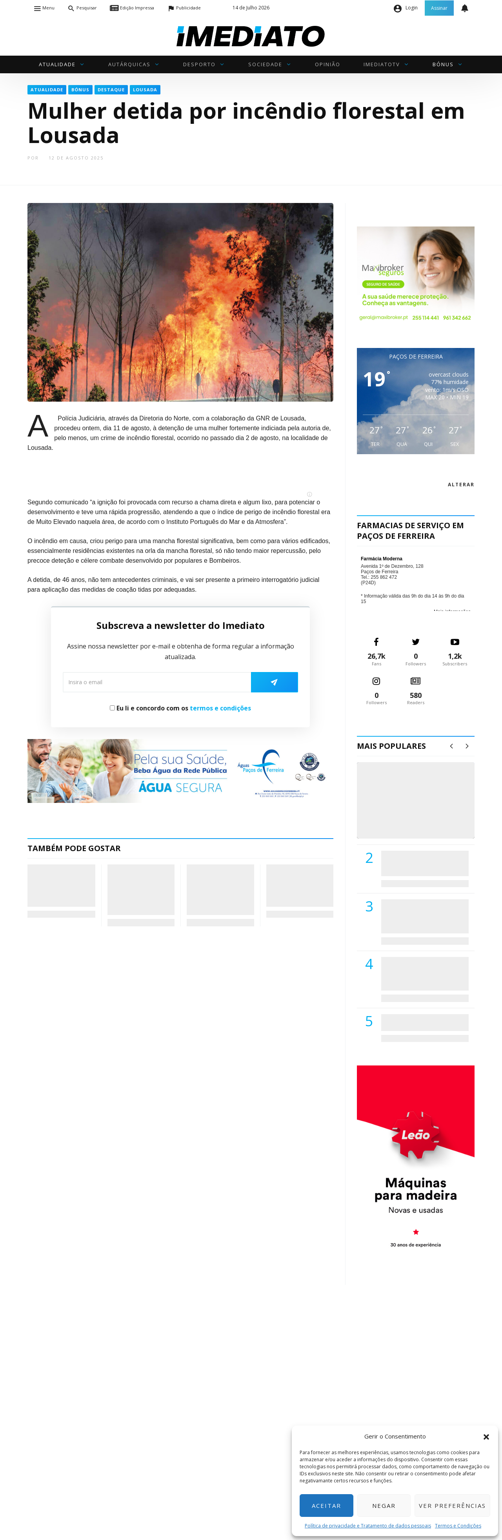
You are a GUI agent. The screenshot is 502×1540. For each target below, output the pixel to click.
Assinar (439, 8)
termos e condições (220, 708)
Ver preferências (452, 1505)
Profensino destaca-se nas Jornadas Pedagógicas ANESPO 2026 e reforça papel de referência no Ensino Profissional (141, 889)
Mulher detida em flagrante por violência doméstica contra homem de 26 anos (59, 885)
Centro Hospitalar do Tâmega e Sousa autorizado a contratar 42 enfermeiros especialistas (422, 974)
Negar (384, 1505)
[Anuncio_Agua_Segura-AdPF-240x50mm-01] (180, 770)
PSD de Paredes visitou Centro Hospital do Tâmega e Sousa (417, 863)
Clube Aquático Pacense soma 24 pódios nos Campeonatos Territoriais (293, 885)
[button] (486, 1436)
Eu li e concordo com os (180, 708)
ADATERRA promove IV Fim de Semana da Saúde (422, 1022)
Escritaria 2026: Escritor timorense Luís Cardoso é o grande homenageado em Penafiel (216, 889)
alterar (461, 484)
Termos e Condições (458, 1525)
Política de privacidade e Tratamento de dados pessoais (368, 1525)
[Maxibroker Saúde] (416, 275)
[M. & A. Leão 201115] (416, 1163)
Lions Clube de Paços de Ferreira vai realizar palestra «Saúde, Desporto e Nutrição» (423, 916)
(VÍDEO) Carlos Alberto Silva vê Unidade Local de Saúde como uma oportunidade (424, 808)
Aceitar (326, 1505)
